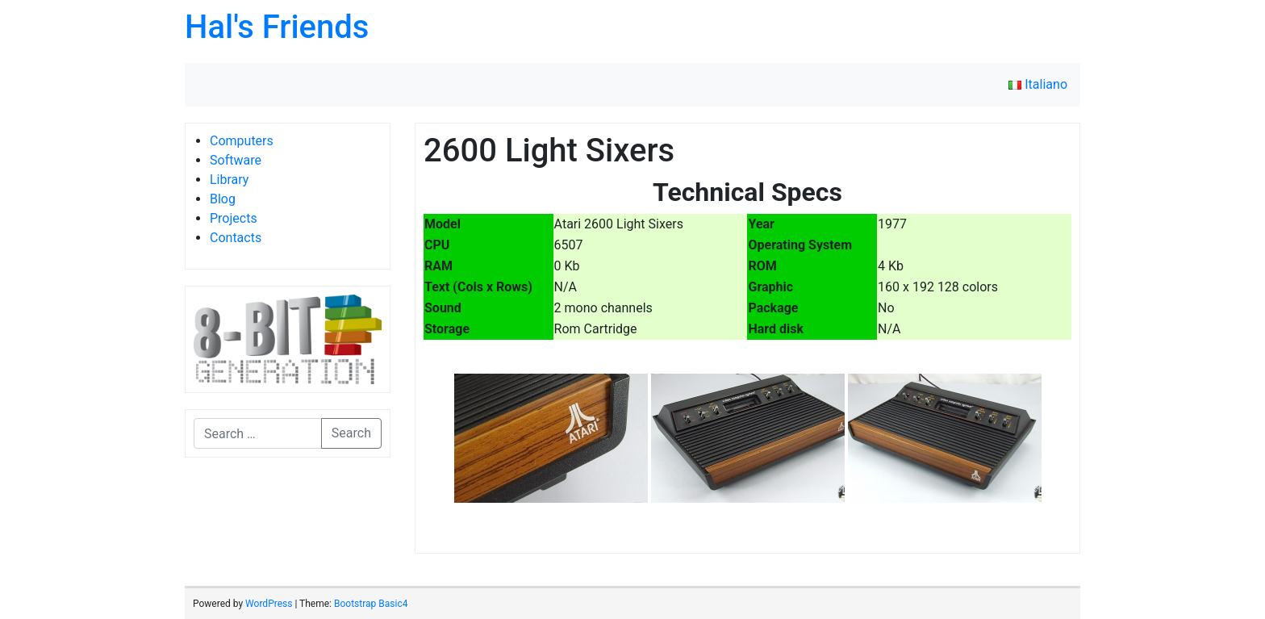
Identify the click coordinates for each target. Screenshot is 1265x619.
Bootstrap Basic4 (370, 603)
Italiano (1037, 84)
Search (351, 433)
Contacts (235, 237)
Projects (233, 218)
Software (235, 160)
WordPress (268, 603)
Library (229, 179)
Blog (223, 199)
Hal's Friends (277, 27)
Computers (241, 140)
